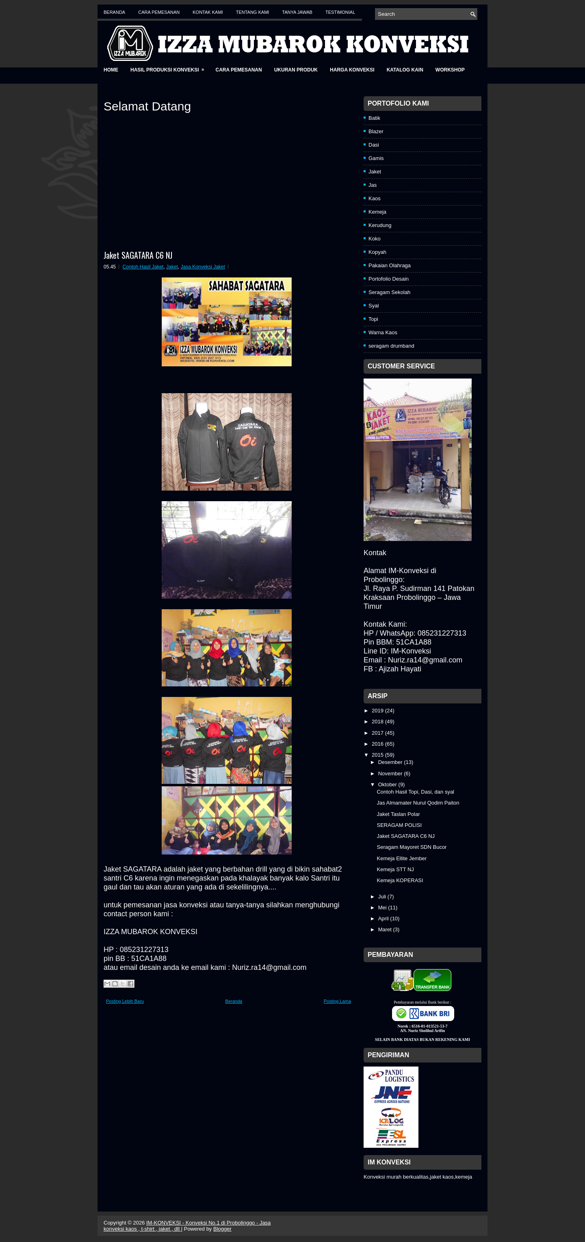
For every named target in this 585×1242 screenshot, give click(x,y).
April (384, 918)
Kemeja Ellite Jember (402, 858)
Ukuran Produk (296, 70)
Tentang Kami (252, 12)
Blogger (222, 1229)
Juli (383, 897)
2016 (378, 744)
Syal (373, 306)
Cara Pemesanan (159, 12)
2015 (378, 755)
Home (111, 70)
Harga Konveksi (352, 70)
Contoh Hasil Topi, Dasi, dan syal (415, 792)
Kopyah (377, 252)
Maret (385, 929)
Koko (374, 239)
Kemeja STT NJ (395, 869)
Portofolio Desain (388, 279)
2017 (378, 733)
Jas (372, 185)
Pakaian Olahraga (389, 265)
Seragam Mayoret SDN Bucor (411, 847)
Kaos (374, 198)
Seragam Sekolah (389, 292)
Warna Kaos (382, 332)
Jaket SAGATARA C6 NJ (138, 255)
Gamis (376, 158)
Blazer (376, 131)
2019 (378, 711)
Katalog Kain (405, 70)
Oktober (388, 784)
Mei (383, 907)
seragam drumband (391, 346)
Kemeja (377, 212)
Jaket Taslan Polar (398, 814)
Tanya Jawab (297, 12)
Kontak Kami (208, 12)
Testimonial (340, 12)
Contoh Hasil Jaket (143, 267)
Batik (374, 118)
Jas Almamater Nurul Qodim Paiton (418, 803)
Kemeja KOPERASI (400, 880)
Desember (391, 762)
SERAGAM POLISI (399, 825)
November (391, 773)
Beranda (114, 12)
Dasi (373, 145)
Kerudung (379, 225)
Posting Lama (337, 1001)
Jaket (172, 267)
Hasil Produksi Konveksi (169, 67)
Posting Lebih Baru (125, 1001)
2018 (378, 721)
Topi (373, 319)
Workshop (450, 70)
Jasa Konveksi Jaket (202, 267)
